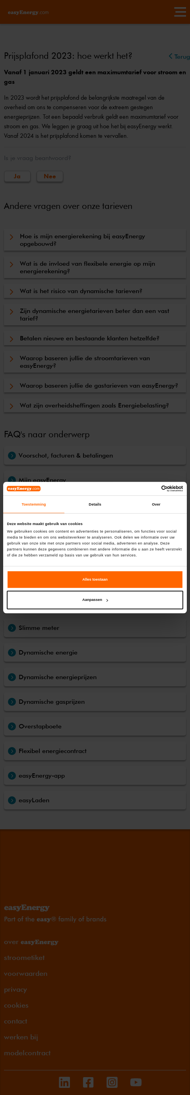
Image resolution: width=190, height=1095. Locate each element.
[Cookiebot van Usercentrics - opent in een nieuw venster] (148, 488)
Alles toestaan (94, 579)
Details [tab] (95, 504)
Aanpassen (95, 600)
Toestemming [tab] (33, 504)
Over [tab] (156, 504)
